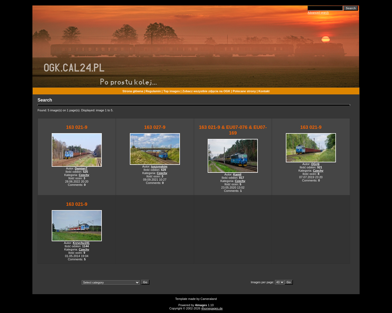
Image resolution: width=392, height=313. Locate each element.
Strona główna (132, 91)
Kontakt (264, 91)
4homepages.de (212, 308)
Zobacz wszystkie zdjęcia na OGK (206, 91)
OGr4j (315, 164)
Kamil (237, 174)
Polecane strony (244, 91)
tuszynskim (159, 166)
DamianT (81, 168)
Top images (171, 91)
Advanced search (318, 12)
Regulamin (153, 91)
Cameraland (209, 298)
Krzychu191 (81, 243)
